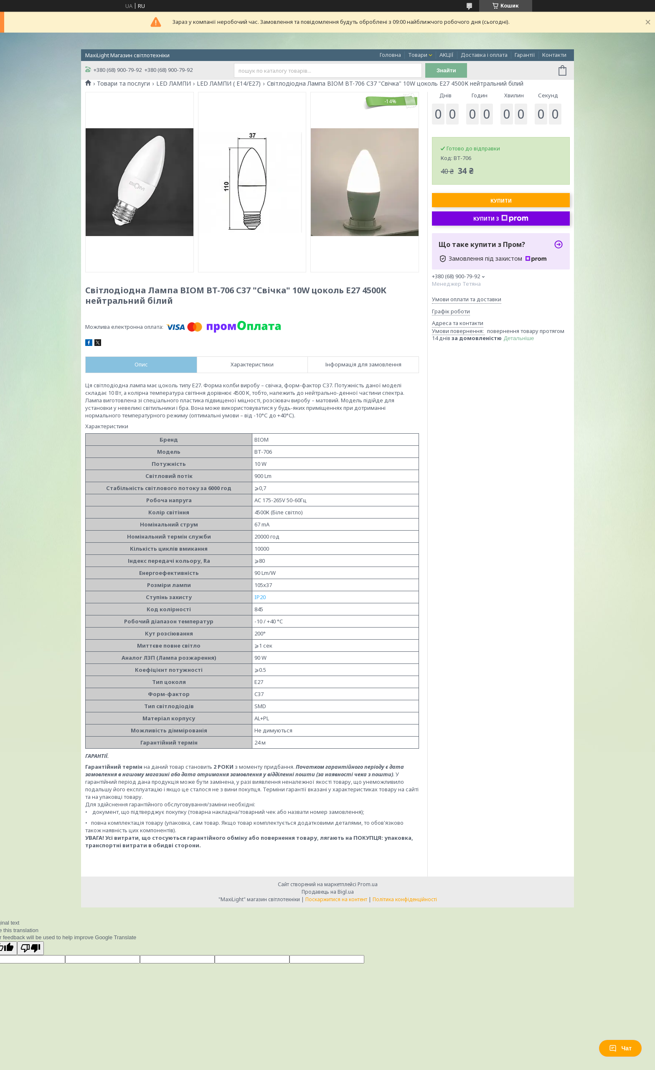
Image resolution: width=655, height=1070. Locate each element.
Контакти (554, 54)
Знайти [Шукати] (446, 70)
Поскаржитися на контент (336, 899)
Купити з (500, 218)
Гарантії (525, 54)
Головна (390, 54)
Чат (620, 1048)
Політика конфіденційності (405, 899)
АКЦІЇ (446, 54)
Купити (501, 200)
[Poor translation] (30, 948)
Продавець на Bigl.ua (328, 891)
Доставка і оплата (484, 54)
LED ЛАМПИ (173, 83)
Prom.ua (368, 884)
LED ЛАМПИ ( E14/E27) (229, 83)
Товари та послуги (123, 83)
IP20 (260, 597)
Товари (417, 54)
